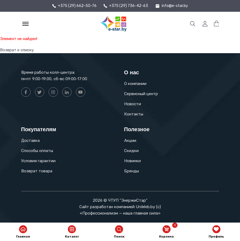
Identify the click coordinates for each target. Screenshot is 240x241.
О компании (135, 83)
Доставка (30, 140)
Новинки (132, 160)
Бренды (131, 171)
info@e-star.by (175, 6)
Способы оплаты (37, 150)
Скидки (131, 150)
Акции (130, 140)
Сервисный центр (141, 93)
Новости (132, 104)
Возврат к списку (17, 50)
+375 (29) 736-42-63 (128, 6)
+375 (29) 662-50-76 (77, 6)
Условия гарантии (38, 160)
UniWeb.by (145, 206)
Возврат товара (36, 171)
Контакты (133, 114)
